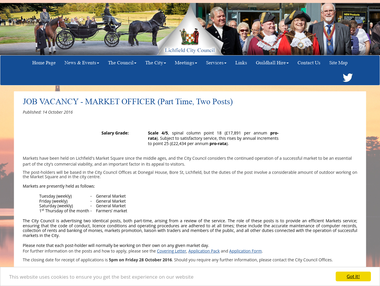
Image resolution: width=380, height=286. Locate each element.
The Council (122, 62)
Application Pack (204, 251)
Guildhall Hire (272, 62)
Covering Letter (171, 251)
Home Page (44, 62)
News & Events (82, 62)
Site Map (338, 62)
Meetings (186, 62)
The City (155, 62)
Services (216, 62)
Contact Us (309, 62)
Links (241, 62)
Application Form (245, 251)
